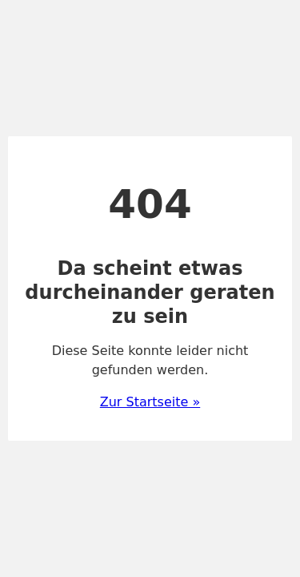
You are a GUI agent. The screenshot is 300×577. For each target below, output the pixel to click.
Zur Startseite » (150, 402)
